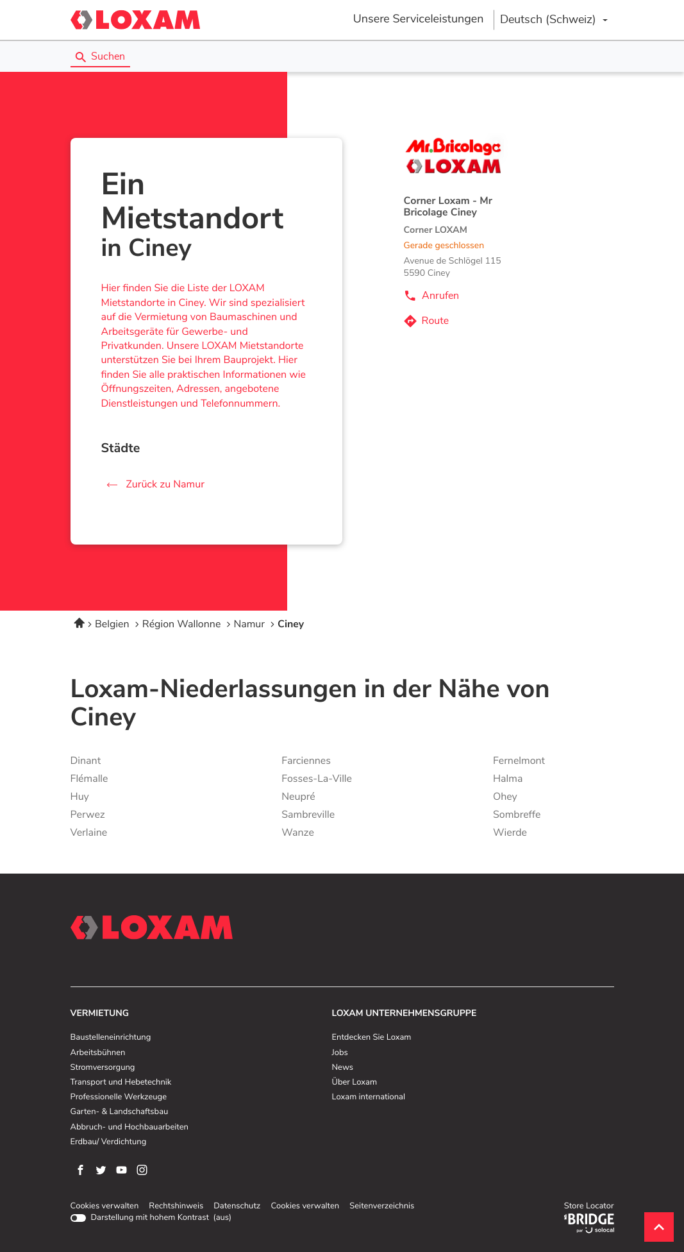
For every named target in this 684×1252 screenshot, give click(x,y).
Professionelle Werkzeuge (119, 1097)
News (342, 1068)
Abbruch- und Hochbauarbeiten (129, 1127)
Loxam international (369, 1097)
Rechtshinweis (176, 1206)
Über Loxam (354, 1082)
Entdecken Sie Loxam (372, 1037)
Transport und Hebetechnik (121, 1082)
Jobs (340, 1053)
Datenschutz (236, 1206)
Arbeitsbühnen (98, 1053)
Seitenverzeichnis (381, 1206)
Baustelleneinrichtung (111, 1037)
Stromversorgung (103, 1068)
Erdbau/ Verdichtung (109, 1142)
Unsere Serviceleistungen (418, 19)
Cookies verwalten (105, 1206)
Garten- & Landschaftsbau (120, 1112)
